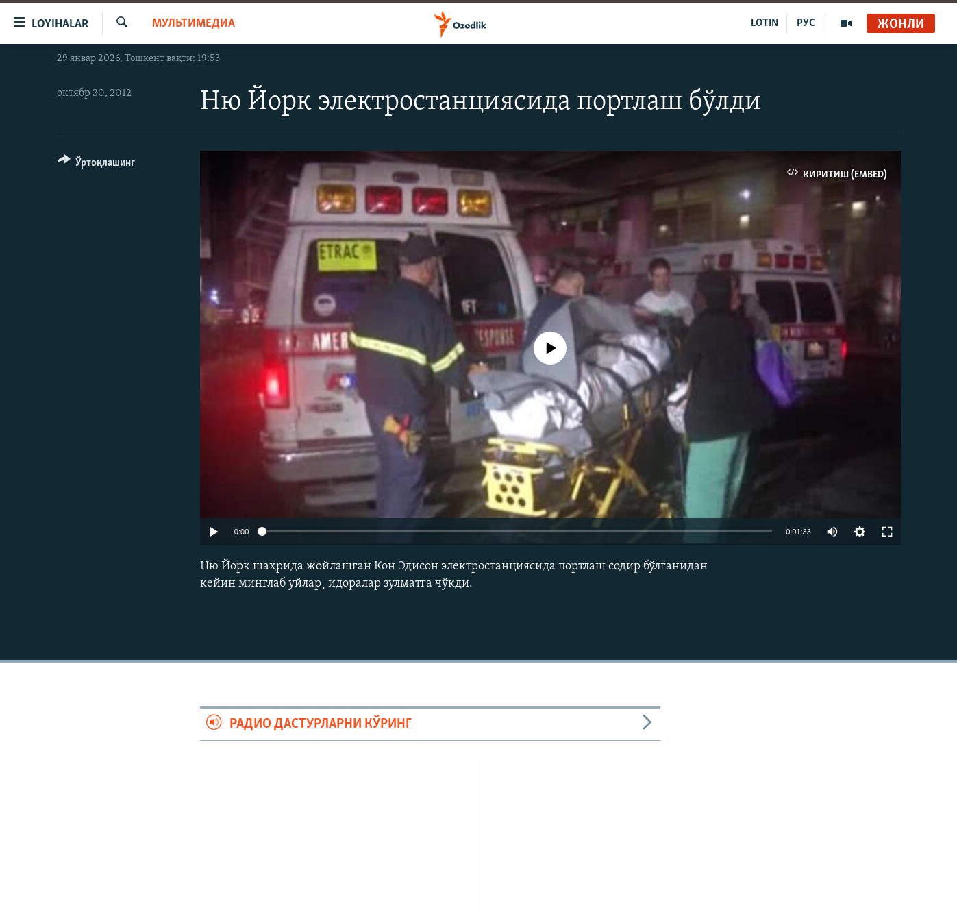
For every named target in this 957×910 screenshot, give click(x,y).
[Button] (97, 165)
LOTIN (764, 23)
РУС (806, 23)
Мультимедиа (193, 23)
